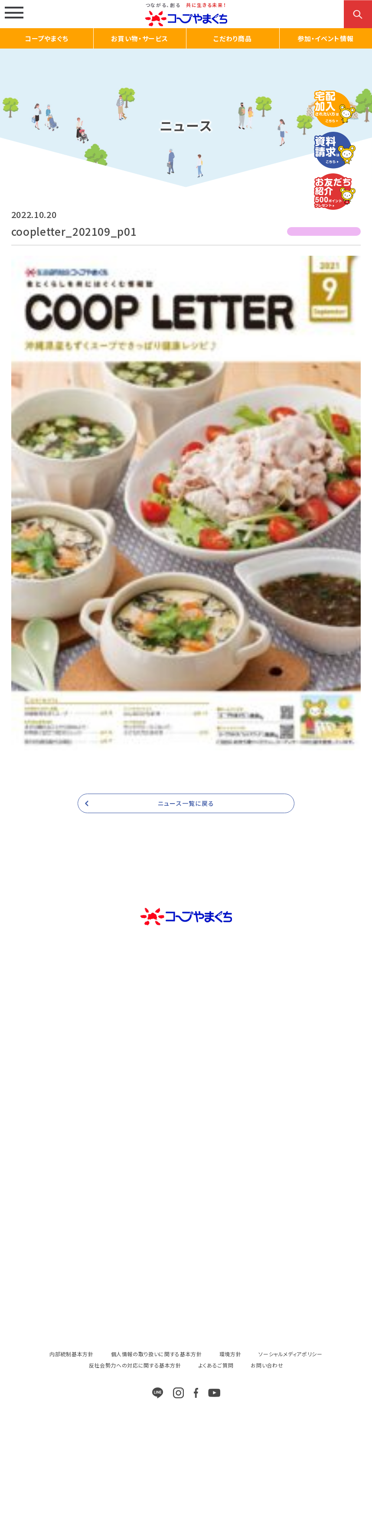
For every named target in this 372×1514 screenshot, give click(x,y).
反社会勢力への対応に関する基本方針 (135, 1365)
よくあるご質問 (216, 1365)
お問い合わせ (267, 1365)
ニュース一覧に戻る (186, 803)
